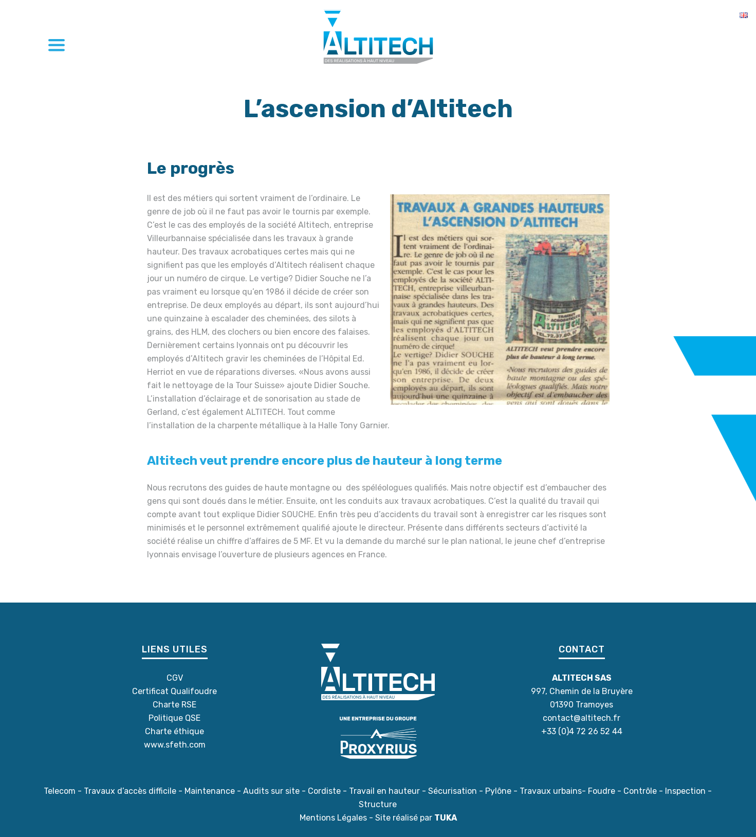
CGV (175, 678)
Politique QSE (174, 718)
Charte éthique (174, 731)
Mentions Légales (333, 818)
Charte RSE (174, 704)
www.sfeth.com (175, 745)
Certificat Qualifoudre (174, 691)
